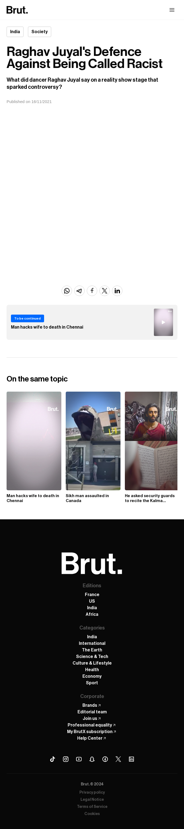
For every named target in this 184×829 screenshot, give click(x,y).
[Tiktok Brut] (52, 759)
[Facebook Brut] (105, 759)
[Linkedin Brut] (131, 759)
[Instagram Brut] (65, 759)
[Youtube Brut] (78, 759)
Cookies (92, 814)
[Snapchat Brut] (92, 759)
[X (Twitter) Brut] (118, 759)
